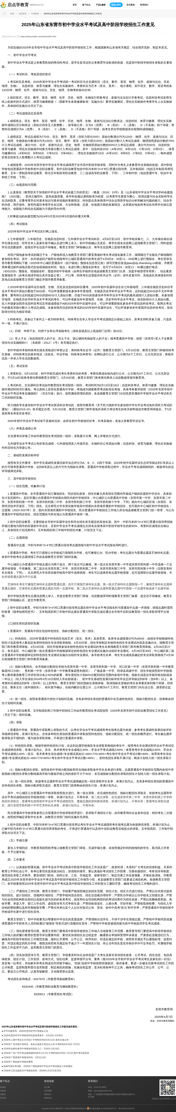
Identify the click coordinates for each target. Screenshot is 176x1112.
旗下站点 (86, 5)
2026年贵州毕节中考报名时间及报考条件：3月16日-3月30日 (33, 1035)
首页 (75, 5)
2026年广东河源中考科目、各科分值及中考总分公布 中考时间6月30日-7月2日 (42, 1044)
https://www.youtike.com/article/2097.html (38, 36)
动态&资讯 (116, 5)
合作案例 (130, 5)
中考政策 (35, 13)
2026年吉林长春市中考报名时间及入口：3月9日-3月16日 (31, 1048)
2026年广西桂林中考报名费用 (18, 1062)
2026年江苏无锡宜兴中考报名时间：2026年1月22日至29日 (32, 1070)
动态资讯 (23, 13)
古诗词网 (48, 1091)
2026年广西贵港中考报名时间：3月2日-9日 (25, 1057)
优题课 (3, 1087)
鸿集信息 (48, 1098)
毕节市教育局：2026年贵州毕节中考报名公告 (26, 1031)
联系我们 (144, 5)
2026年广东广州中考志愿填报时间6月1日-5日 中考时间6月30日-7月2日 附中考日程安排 (46, 1053)
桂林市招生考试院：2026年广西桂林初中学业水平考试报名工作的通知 (38, 1066)
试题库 (3, 1094)
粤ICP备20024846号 (126, 1108)
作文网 (3, 1098)
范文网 (47, 1087)
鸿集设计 (48, 1094)
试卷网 (3, 1091)
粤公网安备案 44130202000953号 (102, 1108)
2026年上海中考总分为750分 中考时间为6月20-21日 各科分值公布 (36, 1040)
